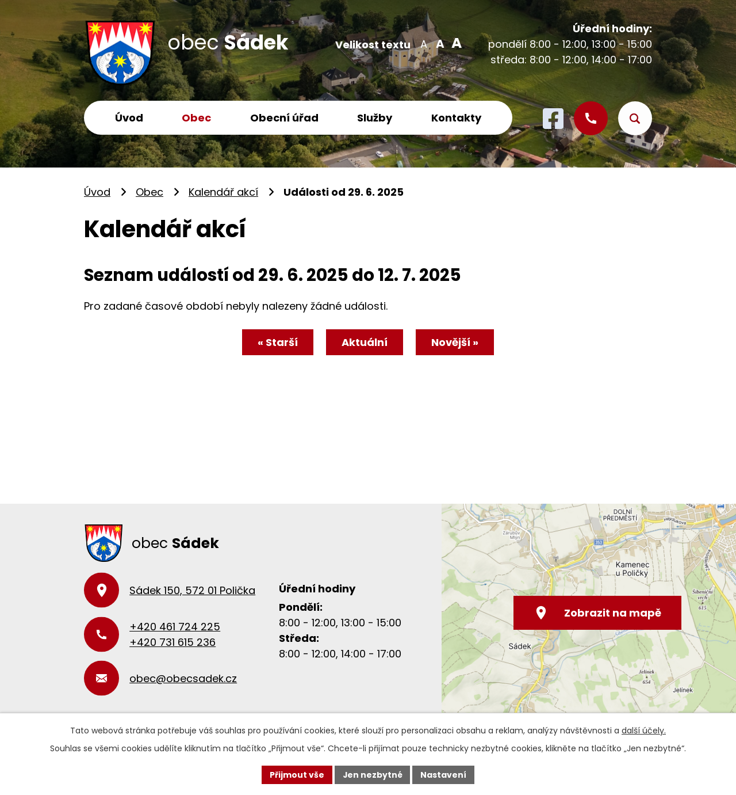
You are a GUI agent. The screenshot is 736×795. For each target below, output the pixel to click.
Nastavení (444, 774)
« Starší (277, 342)
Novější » (455, 342)
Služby (374, 118)
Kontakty (456, 118)
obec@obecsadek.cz (183, 678)
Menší (423, 43)
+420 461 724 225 (174, 626)
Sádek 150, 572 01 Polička (192, 590)
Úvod (129, 118)
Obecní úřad (284, 118)
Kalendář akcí (223, 192)
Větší (454, 43)
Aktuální (365, 342)
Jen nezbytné (372, 774)
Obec (196, 118)
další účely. (644, 730)
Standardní (439, 43)
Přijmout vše (296, 774)
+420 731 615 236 (172, 642)
